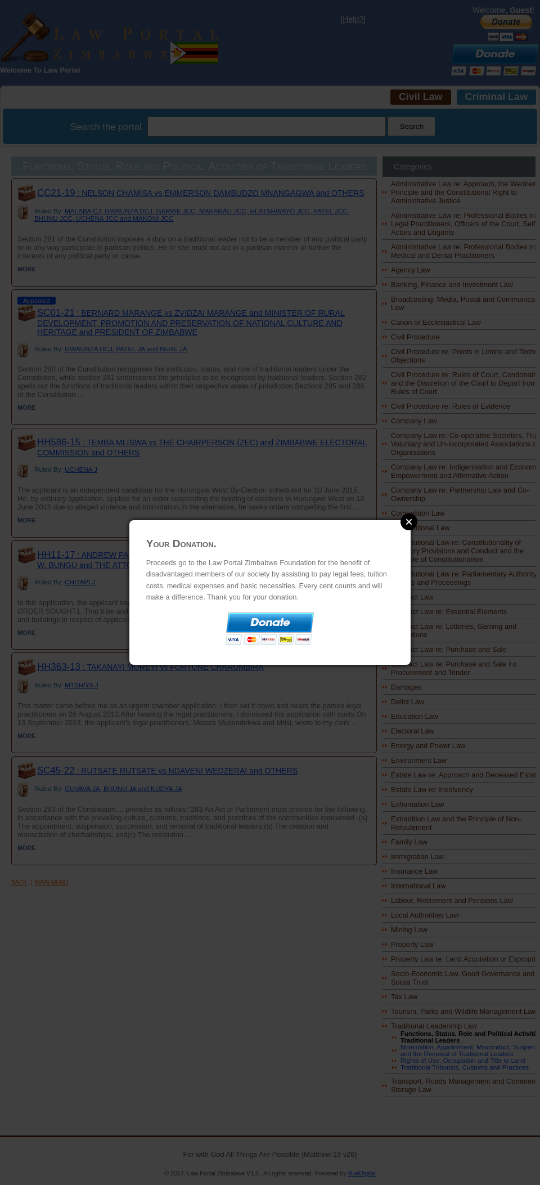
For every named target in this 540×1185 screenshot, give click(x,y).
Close (408, 521)
